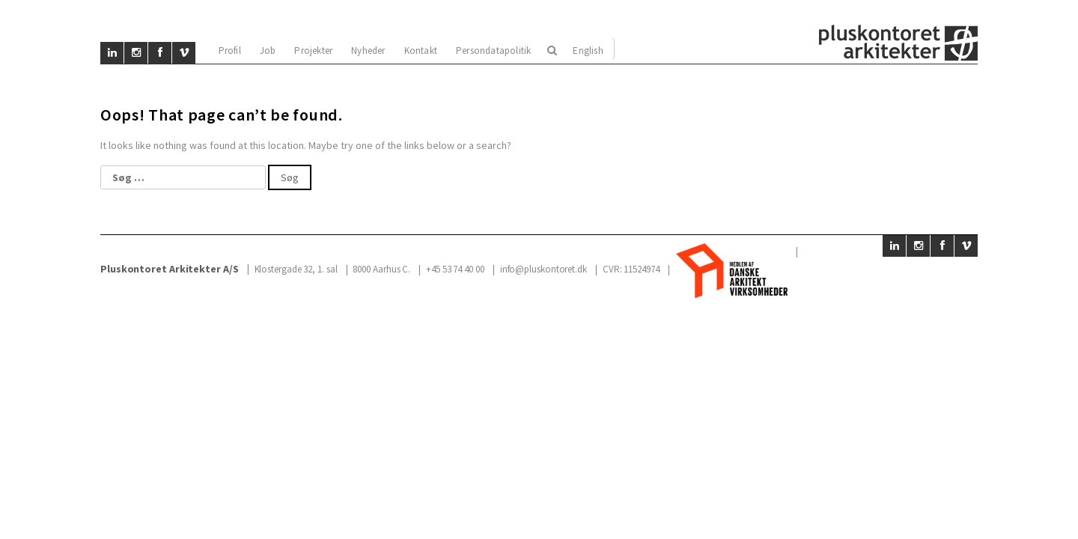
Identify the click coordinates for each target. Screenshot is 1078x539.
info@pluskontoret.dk (543, 269)
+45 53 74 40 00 (455, 269)
